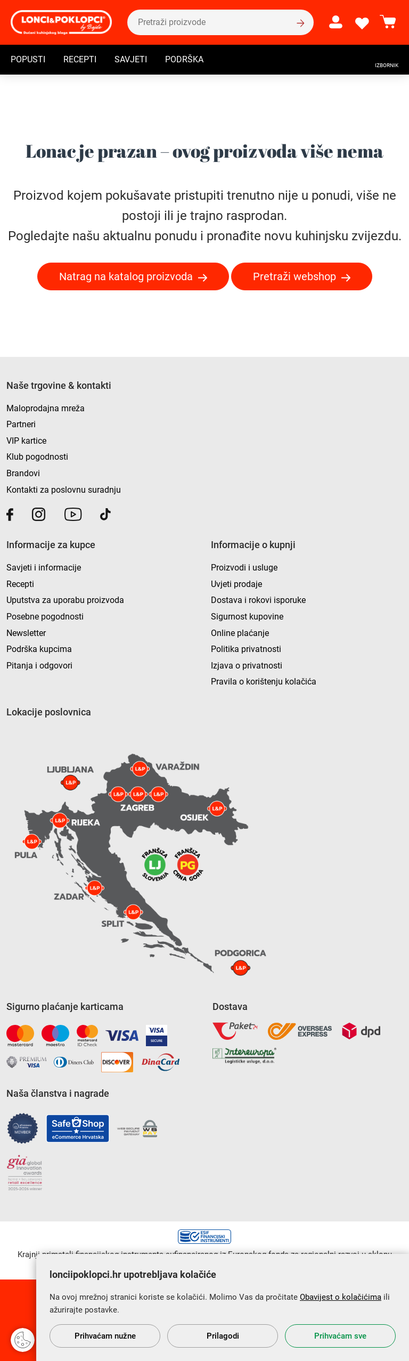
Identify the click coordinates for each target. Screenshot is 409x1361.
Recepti (79, 60)
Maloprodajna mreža (45, 408)
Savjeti (130, 60)
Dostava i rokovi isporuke (258, 600)
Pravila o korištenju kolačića (263, 682)
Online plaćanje (240, 633)
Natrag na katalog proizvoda (126, 276)
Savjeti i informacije (43, 568)
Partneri (21, 424)
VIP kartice (26, 441)
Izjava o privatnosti (246, 666)
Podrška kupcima (39, 649)
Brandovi (23, 473)
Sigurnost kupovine (247, 617)
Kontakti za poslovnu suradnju (63, 490)
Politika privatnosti (246, 649)
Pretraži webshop (294, 276)
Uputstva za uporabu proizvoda (65, 600)
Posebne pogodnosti (45, 617)
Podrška (184, 60)
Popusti (28, 60)
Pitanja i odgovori (39, 666)
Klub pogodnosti (37, 457)
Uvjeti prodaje (236, 584)
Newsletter (26, 633)
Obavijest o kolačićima (340, 1297)
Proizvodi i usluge (244, 568)
